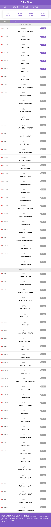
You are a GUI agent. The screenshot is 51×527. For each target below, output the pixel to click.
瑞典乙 (23, 173)
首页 (5, 7)
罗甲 (24, 378)
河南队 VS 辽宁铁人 (25, 192)
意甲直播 (8, 15)
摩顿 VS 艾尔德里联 (25, 421)
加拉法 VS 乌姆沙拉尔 (25, 317)
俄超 (24, 289)
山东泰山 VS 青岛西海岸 (25, 256)
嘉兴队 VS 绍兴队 (25, 47)
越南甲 (23, 92)
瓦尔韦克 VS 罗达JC (25, 397)
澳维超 (23, 101)
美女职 (23, 507)
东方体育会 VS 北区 (25, 39)
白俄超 (23, 237)
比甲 (24, 434)
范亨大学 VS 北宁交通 (25, 95)
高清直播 (43, 28)
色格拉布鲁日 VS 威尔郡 (25, 437)
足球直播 (25, 7)
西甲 (24, 459)
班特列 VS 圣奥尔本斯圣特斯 (25, 152)
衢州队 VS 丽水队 (25, 71)
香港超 (23, 36)
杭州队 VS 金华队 (25, 63)
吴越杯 (23, 44)
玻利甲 (23, 475)
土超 (24, 330)
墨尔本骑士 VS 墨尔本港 (25, 144)
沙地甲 (23, 273)
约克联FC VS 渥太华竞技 (25, 502)
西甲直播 (20, 13)
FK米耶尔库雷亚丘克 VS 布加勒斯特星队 (25, 381)
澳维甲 (23, 141)
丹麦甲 (23, 298)
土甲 (24, 229)
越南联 (23, 165)
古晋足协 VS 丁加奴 (25, 224)
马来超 (23, 221)
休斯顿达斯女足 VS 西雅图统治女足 (25, 510)
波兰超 (23, 402)
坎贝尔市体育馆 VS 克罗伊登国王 (25, 128)
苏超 (24, 410)
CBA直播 (43, 15)
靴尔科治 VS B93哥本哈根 (25, 300)
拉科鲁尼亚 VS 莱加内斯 (25, 284)
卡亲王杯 (24, 314)
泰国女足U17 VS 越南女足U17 (25, 31)
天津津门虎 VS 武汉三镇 (25, 248)
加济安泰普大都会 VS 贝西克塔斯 (25, 333)
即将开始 (43, 76)
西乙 (24, 281)
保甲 (24, 338)
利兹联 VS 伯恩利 (25, 445)
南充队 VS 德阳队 (25, 79)
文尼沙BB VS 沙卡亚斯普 (25, 373)
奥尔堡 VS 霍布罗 (25, 349)
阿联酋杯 (24, 306)
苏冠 (24, 418)
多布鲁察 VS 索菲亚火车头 (25, 341)
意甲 (24, 426)
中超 (24, 181)
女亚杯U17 (23, 28)
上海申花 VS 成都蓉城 (25, 264)
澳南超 (23, 125)
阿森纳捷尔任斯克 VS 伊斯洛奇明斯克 (25, 240)
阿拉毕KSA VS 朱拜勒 (25, 276)
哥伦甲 (23, 491)
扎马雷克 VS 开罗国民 (25, 365)
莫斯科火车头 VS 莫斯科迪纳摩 (25, 292)
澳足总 (23, 197)
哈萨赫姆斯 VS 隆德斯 (25, 176)
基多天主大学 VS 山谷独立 (25, 486)
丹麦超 (23, 354)
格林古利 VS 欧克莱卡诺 (25, 120)
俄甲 (24, 213)
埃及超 (23, 362)
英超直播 (31, 13)
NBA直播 (8, 13)
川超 (24, 76)
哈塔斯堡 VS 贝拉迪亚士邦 (25, 232)
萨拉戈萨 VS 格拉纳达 (25, 453)
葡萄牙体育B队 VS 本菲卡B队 (25, 469)
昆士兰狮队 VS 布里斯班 (25, 111)
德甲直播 (43, 13)
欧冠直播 (31, 15)
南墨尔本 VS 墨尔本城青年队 (25, 103)
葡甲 (24, 467)
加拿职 (23, 499)
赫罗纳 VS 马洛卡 (25, 461)
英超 (24, 442)
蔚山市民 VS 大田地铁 (25, 136)
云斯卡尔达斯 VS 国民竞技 (25, 494)
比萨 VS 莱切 (25, 429)
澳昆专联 (24, 109)
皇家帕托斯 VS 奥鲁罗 (25, 478)
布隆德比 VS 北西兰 (25, 357)
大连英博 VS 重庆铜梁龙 (25, 184)
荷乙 (24, 394)
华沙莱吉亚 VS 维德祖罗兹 (25, 405)
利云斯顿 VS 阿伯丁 (25, 413)
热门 (15, 21)
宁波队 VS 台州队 (25, 55)
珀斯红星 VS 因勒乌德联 (25, 200)
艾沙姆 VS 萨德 (25, 325)
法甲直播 (15, 7)
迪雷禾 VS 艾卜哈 (25, 389)
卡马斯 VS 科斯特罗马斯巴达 (25, 216)
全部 (5, 21)
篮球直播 (35, 7)
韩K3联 (24, 133)
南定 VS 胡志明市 (25, 168)
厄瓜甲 (23, 483)
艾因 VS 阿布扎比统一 (25, 308)
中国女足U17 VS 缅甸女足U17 (25, 160)
